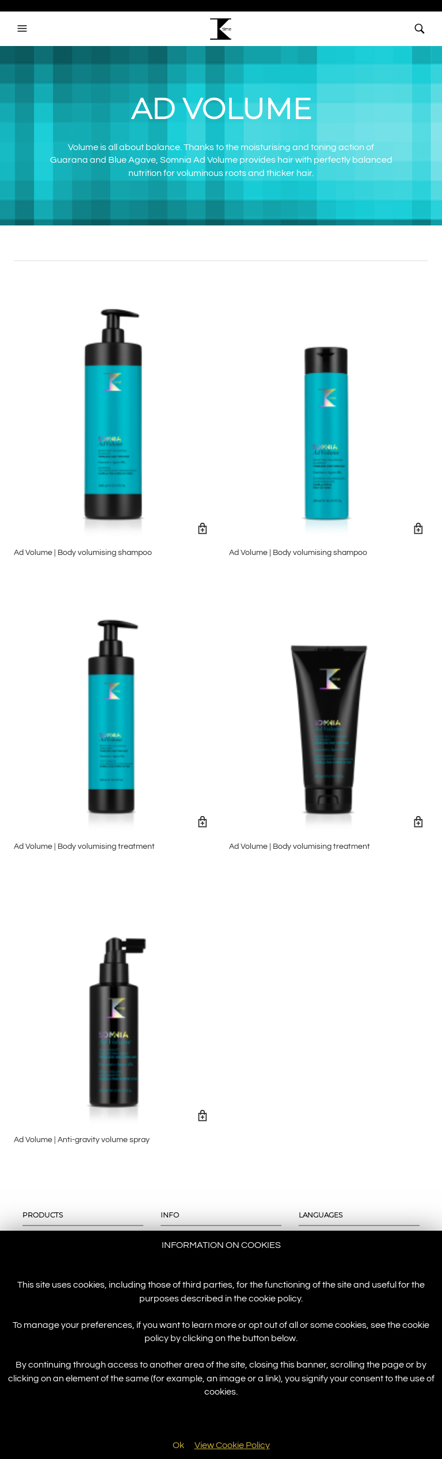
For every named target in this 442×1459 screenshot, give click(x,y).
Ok (178, 1445)
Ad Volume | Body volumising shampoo (83, 553)
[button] (24, 29)
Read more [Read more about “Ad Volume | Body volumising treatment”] (203, 822)
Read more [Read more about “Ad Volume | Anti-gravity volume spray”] (203, 1115)
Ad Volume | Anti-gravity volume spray (82, 1140)
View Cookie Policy (232, 1445)
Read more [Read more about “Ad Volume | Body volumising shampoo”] (203, 528)
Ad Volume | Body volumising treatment (84, 847)
